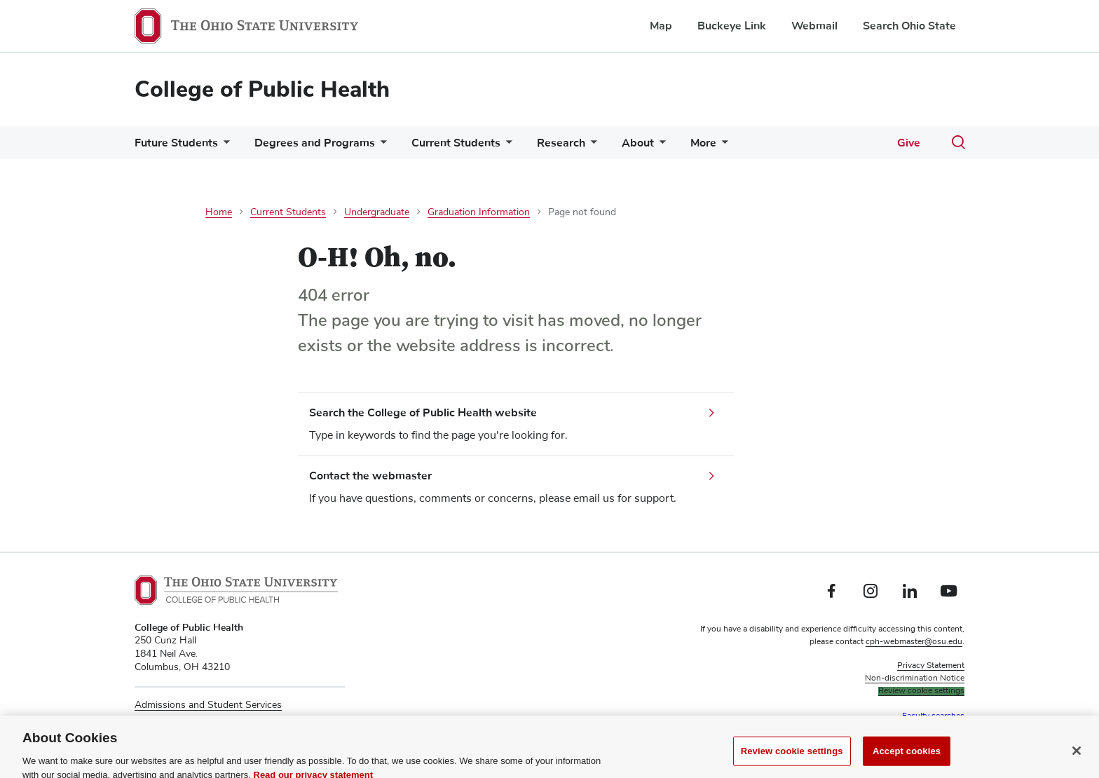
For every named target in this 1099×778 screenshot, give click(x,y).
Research (561, 143)
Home (218, 212)
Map (661, 26)
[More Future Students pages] (223, 146)
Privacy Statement (930, 666)
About (638, 143)
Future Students (176, 143)
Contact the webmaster (370, 476)
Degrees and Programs (314, 143)
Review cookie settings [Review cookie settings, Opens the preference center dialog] (792, 758)
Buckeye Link (731, 26)
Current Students (455, 143)
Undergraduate (376, 212)
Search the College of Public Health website (423, 413)
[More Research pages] (590, 146)
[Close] (1076, 758)
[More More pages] (722, 146)
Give (908, 143)
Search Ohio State (909, 26)
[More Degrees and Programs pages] (380, 146)
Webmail (814, 26)
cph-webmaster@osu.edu (914, 642)
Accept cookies (907, 758)
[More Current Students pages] (506, 146)
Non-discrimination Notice (914, 678)
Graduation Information (479, 212)
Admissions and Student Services (208, 705)
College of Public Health (262, 89)
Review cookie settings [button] (921, 691)
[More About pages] (659, 146)
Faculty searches (933, 716)
